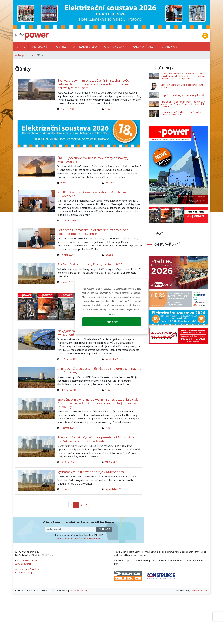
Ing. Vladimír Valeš (114, 359)
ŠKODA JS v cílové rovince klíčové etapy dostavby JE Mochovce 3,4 (93, 160)
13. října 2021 (66, 254)
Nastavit (111, 314)
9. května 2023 (67, 109)
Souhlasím (111, 321)
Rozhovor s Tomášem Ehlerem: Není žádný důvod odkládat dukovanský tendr (93, 232)
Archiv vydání (114, 47)
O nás (20, 47)
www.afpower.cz (23, 563)
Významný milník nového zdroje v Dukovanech (90, 472)
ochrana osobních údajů (68, 538)
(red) (107, 109)
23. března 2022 (68, 220)
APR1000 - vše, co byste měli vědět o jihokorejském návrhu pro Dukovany (99, 370)
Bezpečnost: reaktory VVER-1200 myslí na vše (183, 95)
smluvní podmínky (91, 538)
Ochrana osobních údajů (27, 569)
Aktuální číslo (85, 47)
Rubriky (60, 47)
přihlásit (104, 529)
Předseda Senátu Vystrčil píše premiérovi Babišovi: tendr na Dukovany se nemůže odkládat (98, 439)
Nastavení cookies (78, 590)
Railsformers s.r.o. (199, 590)
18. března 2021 (68, 462)
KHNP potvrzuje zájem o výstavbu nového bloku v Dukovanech (92, 194)
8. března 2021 (67, 489)
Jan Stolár (109, 182)
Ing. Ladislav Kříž (113, 489)
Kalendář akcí (143, 47)
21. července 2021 (69, 359)
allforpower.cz (24, 55)
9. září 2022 (65, 182)
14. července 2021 (69, 389)
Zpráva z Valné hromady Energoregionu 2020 (89, 264)
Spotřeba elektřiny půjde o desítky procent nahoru (182, 85)
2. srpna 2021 (66, 282)
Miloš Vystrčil (111, 462)
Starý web (169, 47)
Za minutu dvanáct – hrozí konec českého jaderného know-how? (181, 113)
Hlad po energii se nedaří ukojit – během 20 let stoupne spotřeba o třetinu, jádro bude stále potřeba (183, 104)
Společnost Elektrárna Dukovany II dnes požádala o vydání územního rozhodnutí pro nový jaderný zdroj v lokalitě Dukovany (99, 403)
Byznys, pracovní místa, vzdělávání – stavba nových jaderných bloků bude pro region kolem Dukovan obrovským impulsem (94, 84)
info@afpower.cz (30, 560)
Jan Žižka (109, 254)
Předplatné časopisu (25, 572)
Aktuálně (39, 47)
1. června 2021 (67, 427)
